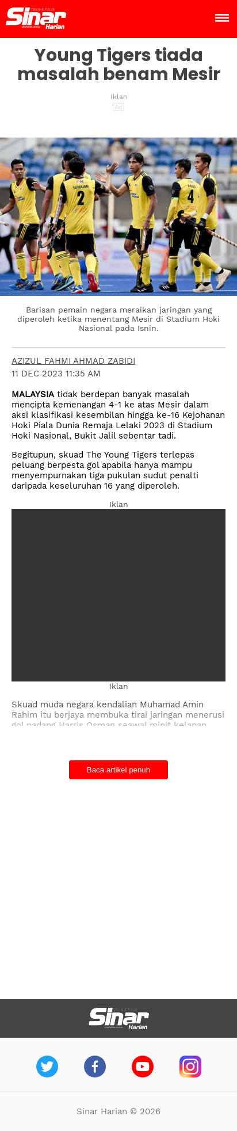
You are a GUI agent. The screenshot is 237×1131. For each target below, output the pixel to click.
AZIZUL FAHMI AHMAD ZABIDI (73, 361)
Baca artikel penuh (118, 770)
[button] (118, 235)
